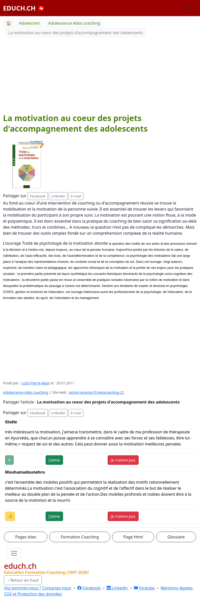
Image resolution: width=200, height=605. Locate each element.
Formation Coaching (80, 537)
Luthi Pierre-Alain (36, 383)
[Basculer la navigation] (190, 8)
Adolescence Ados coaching (25, 392)
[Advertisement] (100, 75)
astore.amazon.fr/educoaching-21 (96, 392)
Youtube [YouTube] (145, 588)
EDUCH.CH (24, 8)
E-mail (76, 196)
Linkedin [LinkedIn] (118, 588)
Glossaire (176, 537)
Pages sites (25, 537)
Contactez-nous (56, 588)
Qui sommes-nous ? (22, 588)
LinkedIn (58, 196)
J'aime (54, 460)
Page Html (133, 537)
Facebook (38, 196)
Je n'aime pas (123, 460)
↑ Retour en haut (23, 580)
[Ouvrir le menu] (14, 553)
